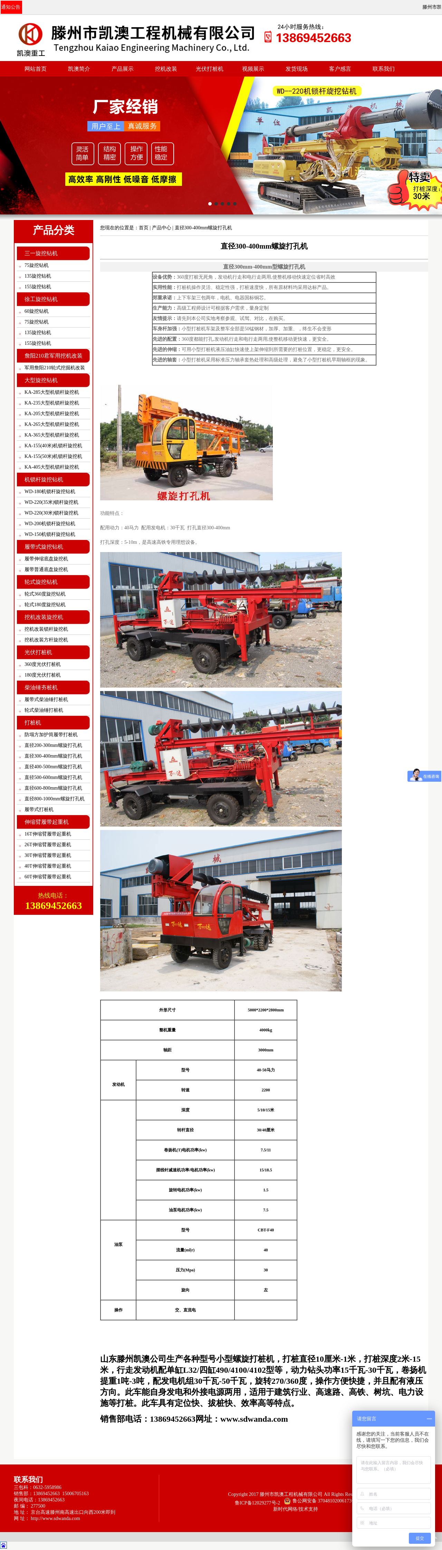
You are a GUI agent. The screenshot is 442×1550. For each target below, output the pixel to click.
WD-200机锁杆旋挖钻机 (50, 523)
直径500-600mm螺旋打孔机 (53, 777)
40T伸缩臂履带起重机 (48, 866)
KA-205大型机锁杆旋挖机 (52, 413)
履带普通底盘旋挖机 (46, 569)
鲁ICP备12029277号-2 (257, 1503)
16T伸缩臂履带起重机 (48, 834)
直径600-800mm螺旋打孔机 (53, 788)
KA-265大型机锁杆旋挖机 (52, 424)
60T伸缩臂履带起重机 (48, 876)
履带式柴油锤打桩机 (46, 699)
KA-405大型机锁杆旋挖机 (52, 467)
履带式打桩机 (39, 809)
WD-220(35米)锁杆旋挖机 (51, 502)
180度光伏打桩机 (43, 675)
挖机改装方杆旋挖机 (46, 639)
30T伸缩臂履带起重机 (48, 855)
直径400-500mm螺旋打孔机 (53, 766)
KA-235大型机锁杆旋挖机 (52, 403)
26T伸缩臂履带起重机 (48, 844)
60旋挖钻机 (37, 311)
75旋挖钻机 (37, 265)
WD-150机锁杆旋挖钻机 (50, 534)
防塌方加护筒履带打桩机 (51, 734)
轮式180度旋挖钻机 (45, 604)
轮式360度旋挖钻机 (45, 594)
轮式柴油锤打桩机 (44, 710)
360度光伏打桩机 (43, 664)
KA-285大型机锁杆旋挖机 (52, 392)
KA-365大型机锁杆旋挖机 (52, 435)
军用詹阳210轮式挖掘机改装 (55, 367)
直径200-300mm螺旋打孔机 (53, 745)
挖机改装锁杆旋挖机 (46, 629)
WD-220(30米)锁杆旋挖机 (51, 513)
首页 (143, 227)
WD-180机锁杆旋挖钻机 (50, 491)
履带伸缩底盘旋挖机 (46, 558)
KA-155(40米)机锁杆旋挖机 (53, 445)
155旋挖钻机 (38, 286)
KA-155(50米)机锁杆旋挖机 (53, 456)
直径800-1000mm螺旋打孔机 (54, 798)
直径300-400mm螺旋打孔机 (53, 756)
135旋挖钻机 (38, 276)
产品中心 (161, 227)
